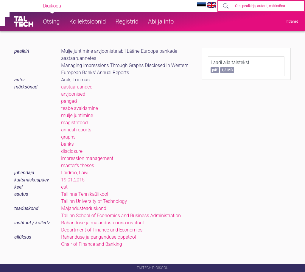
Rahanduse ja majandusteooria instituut (102, 223)
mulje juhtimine (77, 115)
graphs (68, 137)
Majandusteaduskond (83, 208)
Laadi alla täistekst (230, 66)
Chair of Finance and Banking (91, 244)
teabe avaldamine (79, 108)
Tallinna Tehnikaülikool (84, 194)
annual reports (76, 130)
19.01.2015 (73, 180)
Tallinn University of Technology (94, 201)
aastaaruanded (76, 87)
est (64, 187)
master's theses (77, 165)
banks (67, 144)
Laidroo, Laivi (74, 172)
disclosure (72, 151)
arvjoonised (73, 94)
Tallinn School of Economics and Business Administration (121, 215)
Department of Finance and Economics (101, 230)
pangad (69, 101)
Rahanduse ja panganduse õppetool (98, 237)
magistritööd (74, 122)
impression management (87, 158)
